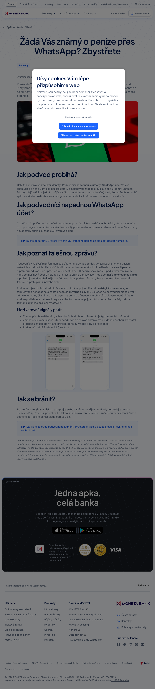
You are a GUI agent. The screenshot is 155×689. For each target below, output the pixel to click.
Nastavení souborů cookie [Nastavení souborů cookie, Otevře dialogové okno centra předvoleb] (78, 117)
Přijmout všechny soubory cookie (78, 126)
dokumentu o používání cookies (73, 104)
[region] (78, 106)
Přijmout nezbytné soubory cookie (78, 135)
